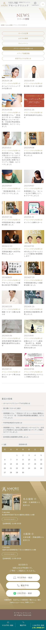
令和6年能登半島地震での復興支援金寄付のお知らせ (11, 343)
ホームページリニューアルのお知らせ (16, 403)
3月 (5, 444)
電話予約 (23, 623)
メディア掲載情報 (23, 53)
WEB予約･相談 (7, 623)
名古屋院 (28, 498)
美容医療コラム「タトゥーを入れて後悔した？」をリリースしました (33, 193)
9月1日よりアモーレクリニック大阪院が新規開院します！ (33, 254)
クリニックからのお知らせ (23, 48)
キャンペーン (23, 43)
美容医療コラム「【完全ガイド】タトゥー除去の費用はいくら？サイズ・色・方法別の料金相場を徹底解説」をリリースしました (23, 415)
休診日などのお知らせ (23, 58)
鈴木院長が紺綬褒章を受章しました (15, 437)
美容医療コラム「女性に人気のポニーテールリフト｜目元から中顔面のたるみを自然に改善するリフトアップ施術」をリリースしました (23, 430)
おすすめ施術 (23, 38)
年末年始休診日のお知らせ (12, 423)
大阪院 (27, 533)
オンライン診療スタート (33, 222)
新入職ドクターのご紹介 (33, 86)
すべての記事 (23, 33)
